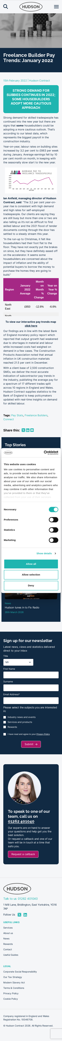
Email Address (11, 694)
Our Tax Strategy (12, 977)
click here (31, 325)
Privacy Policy (43, 734)
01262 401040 (21, 821)
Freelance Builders (36, 415)
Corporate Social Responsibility (20, 971)
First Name (9, 669)
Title (5, 656)
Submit (29, 744)
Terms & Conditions (13, 988)
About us (8, 933)
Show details (44, 553)
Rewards (12, 727)
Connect (8, 419)
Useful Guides (10, 955)
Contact (7, 949)
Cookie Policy (10, 999)
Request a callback (23, 854)
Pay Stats (17, 415)
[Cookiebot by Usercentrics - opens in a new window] (44, 453)
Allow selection (31, 574)
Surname (8, 681)
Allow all (31, 563)
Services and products (20, 722)
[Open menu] (56, 6)
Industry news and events (22, 717)
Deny (31, 585)
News (6, 938)
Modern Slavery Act (14, 982)
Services (8, 927)
